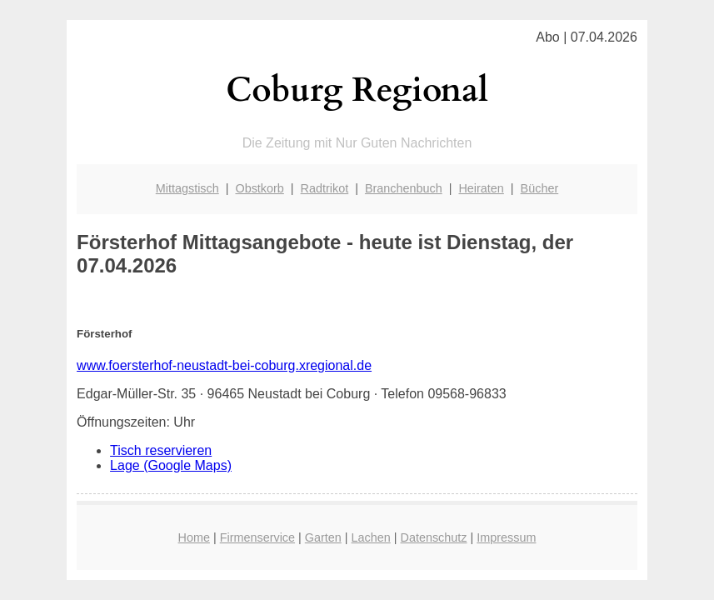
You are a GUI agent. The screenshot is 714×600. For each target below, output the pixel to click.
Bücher (540, 188)
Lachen (371, 537)
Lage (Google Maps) (171, 465)
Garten (323, 537)
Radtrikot (325, 188)
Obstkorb (259, 188)
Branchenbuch (403, 188)
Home (194, 537)
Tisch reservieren (161, 450)
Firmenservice (257, 537)
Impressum (506, 537)
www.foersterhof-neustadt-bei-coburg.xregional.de (224, 365)
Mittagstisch (187, 188)
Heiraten (480, 188)
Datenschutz (434, 537)
